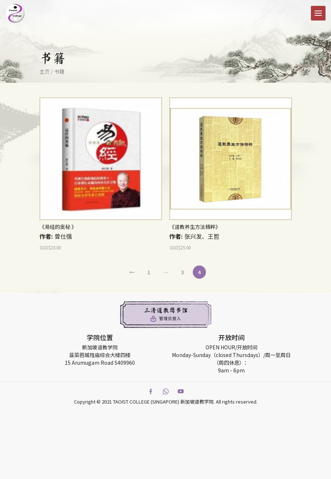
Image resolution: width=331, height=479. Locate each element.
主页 (45, 71)
